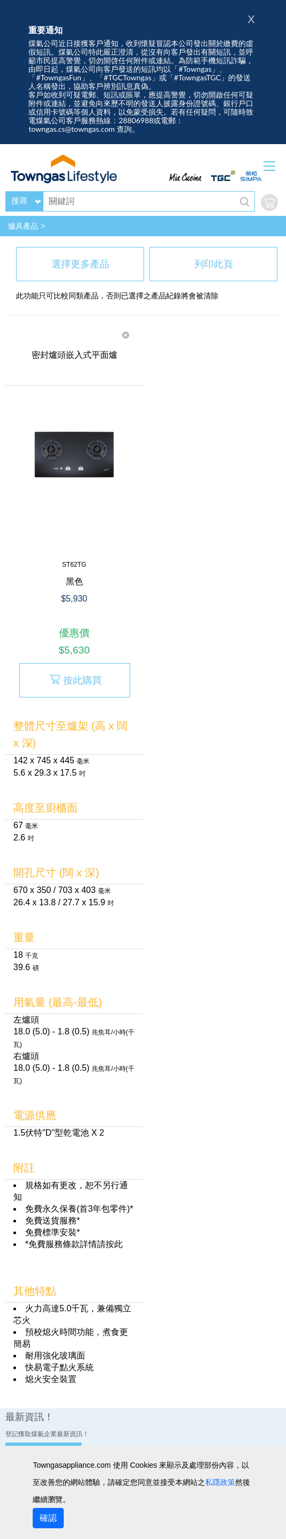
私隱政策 (220, 1482)
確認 (48, 1517)
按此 (114, 1244)
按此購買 (75, 679)
